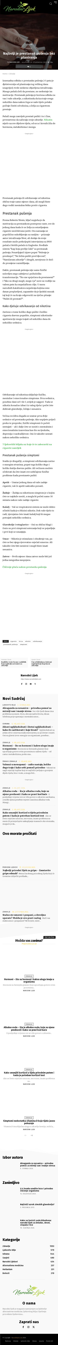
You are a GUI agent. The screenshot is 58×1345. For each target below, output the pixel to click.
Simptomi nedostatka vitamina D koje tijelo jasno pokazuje (29, 1122)
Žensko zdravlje (10, 761)
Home (5, 74)
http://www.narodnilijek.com (31, 679)
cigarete (13, 641)
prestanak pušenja (10, 644)
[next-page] (31, 1135)
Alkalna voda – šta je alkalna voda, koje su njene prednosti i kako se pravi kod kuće (29, 1028)
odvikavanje (37, 641)
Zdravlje (29, 44)
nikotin (28, 641)
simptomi (23, 644)
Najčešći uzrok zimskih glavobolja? (37, 1204)
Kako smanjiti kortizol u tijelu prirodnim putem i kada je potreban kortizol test (29, 1074)
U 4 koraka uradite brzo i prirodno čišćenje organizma (36, 1189)
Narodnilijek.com (17, 1338)
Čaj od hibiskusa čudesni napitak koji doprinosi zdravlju (42, 663)
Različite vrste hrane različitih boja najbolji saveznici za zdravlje (13, 663)
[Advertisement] (29, 164)
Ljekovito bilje (9, 705)
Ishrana (6, 724)
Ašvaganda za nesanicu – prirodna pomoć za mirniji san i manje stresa (37, 1164)
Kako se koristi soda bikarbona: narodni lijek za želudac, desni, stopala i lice (35, 1222)
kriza (21, 641)
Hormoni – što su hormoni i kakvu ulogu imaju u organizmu (29, 980)
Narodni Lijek (15, 62)
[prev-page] (25, 1135)
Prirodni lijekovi (10, 867)
